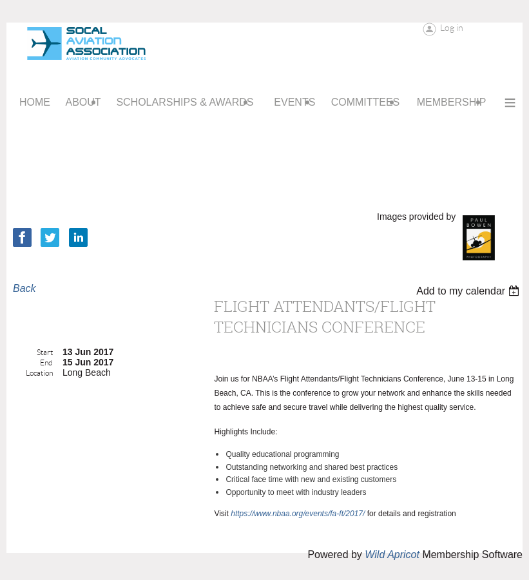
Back (24, 288)
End (46, 362)
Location (39, 373)
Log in (451, 28)
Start (45, 352)
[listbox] (469, 291)
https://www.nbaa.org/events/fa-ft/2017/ (298, 513)
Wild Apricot (392, 554)
